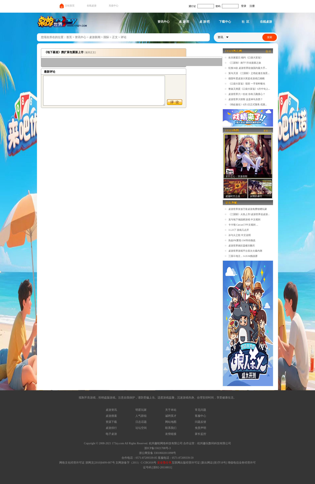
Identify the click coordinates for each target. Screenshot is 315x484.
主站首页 (67, 5)
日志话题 (141, 421)
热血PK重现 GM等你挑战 (241, 240)
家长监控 (200, 433)
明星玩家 (141, 409)
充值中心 (113, 5)
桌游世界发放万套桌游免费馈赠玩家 (247, 209)
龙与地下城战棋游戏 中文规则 (244, 219)
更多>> (267, 130)
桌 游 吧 (204, 21)
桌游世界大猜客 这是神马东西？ (245, 99)
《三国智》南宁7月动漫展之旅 (244, 62)
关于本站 (170, 409)
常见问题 (200, 409)
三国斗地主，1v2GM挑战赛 (243, 256)
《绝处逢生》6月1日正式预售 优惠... (247, 104)
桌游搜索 (111, 415)
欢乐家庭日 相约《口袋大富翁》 (245, 57)
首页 (69, 37)
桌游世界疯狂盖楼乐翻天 (241, 245)
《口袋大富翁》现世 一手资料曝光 (246, 83)
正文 (115, 37)
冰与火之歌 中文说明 (239, 235)
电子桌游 (111, 433)
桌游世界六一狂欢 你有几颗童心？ (246, 94)
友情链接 (170, 433)
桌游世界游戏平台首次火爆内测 (245, 250)
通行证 (192, 6)
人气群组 (141, 415)
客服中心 (200, 415)
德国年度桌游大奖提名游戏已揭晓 (246, 78)
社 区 (245, 21)
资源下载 (111, 421)
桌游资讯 (111, 409)
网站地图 (170, 421)
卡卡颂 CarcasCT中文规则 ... (243, 224)
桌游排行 (111, 427)
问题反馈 (200, 421)
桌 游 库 (184, 21)
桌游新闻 (94, 37)
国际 (106, 37)
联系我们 (170, 427)
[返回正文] (90, 52)
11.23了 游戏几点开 (238, 230)
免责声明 (200, 427)
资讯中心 (164, 21)
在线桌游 (91, 5)
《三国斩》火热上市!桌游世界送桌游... (249, 214)
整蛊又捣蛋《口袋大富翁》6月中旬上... (249, 88)
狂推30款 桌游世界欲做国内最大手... (247, 68)
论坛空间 (141, 427)
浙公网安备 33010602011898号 (157, 453)
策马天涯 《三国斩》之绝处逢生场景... (248, 73)
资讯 (223, 37)
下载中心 (225, 21)
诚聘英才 (170, 415)
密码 (218, 6)
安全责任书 (164, 462)
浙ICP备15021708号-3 (157, 448)
